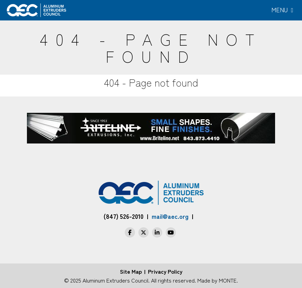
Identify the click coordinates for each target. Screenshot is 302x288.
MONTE (228, 280)
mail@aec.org (170, 216)
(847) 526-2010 (124, 216)
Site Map (131, 271)
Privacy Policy (165, 271)
